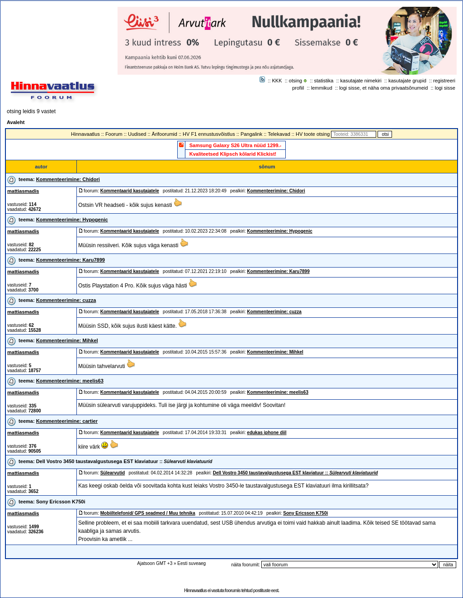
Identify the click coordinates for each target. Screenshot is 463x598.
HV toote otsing (313, 134)
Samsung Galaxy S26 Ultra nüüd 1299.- (235, 145)
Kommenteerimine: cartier (67, 421)
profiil (298, 88)
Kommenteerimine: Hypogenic (72, 219)
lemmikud (321, 88)
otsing (295, 80)
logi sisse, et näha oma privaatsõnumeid (383, 88)
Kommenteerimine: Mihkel (67, 340)
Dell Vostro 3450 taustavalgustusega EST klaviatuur (124, 461)
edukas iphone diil (266, 432)
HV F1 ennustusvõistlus (209, 134)
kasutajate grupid (407, 80)
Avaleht (15, 122)
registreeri (444, 80)
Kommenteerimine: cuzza (66, 300)
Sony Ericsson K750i (60, 501)
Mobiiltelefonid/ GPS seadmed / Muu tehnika (147, 513)
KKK (277, 80)
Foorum (114, 134)
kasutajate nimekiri (361, 80)
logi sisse (445, 88)
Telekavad (279, 134)
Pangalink (251, 134)
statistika (324, 80)
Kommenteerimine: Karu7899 (70, 260)
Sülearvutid (112, 472)
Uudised (137, 134)
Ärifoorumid (164, 134)
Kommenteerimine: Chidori (68, 179)
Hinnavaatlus (85, 134)
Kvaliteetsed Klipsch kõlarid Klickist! (233, 154)
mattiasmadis (23, 191)
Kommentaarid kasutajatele (129, 190)
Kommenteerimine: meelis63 (70, 380)
